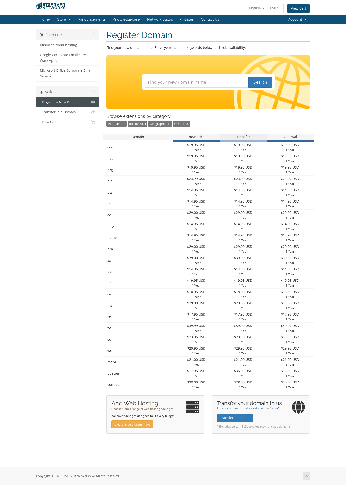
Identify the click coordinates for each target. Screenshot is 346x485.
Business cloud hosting (58, 45)
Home (45, 19)
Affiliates (187, 19)
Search (260, 82)
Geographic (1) (160, 124)
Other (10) (181, 124)
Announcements (91, 19)
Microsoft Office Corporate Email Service (66, 73)
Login (274, 8)
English (256, 8)
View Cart (298, 8)
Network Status (160, 19)
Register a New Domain (67, 102)
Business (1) (137, 124)
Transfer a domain (235, 417)
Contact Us (210, 19)
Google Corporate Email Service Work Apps (65, 58)
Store (63, 19)
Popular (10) (116, 124)
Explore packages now (132, 424)
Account (297, 19)
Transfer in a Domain (67, 112)
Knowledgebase (126, 19)
